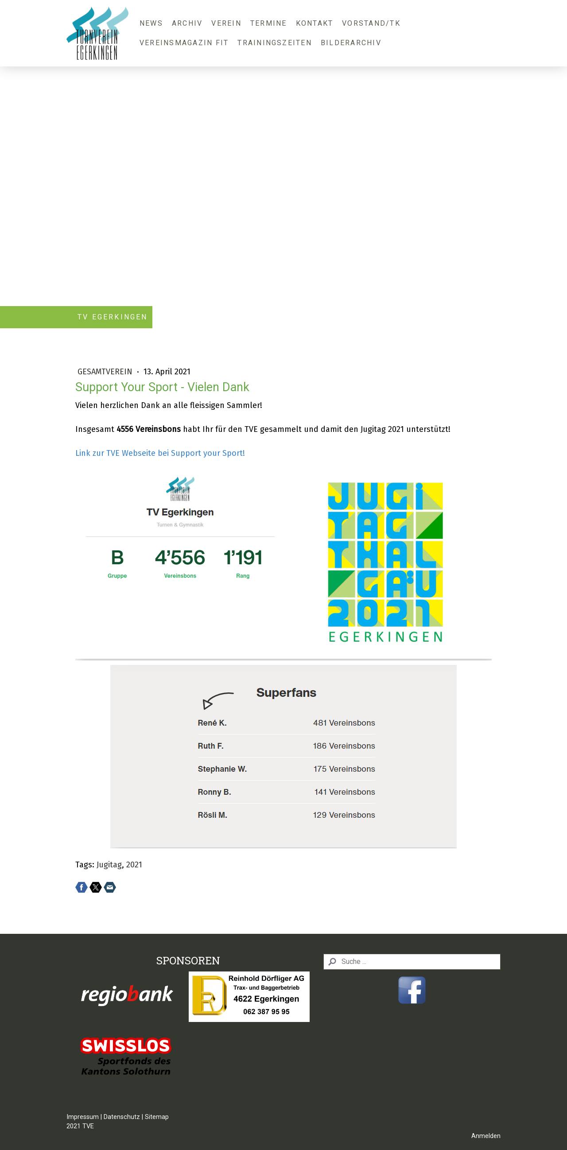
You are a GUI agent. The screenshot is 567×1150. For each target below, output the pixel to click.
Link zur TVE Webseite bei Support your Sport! (160, 453)
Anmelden (486, 1136)
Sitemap (157, 1117)
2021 (134, 865)
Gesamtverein (106, 372)
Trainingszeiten (274, 43)
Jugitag (109, 865)
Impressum (82, 1117)
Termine (268, 23)
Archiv (187, 23)
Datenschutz (122, 1117)
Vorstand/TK (371, 23)
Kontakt (315, 23)
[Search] (412, 962)
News (151, 23)
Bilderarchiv (351, 43)
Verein (226, 23)
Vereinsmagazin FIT (184, 43)
